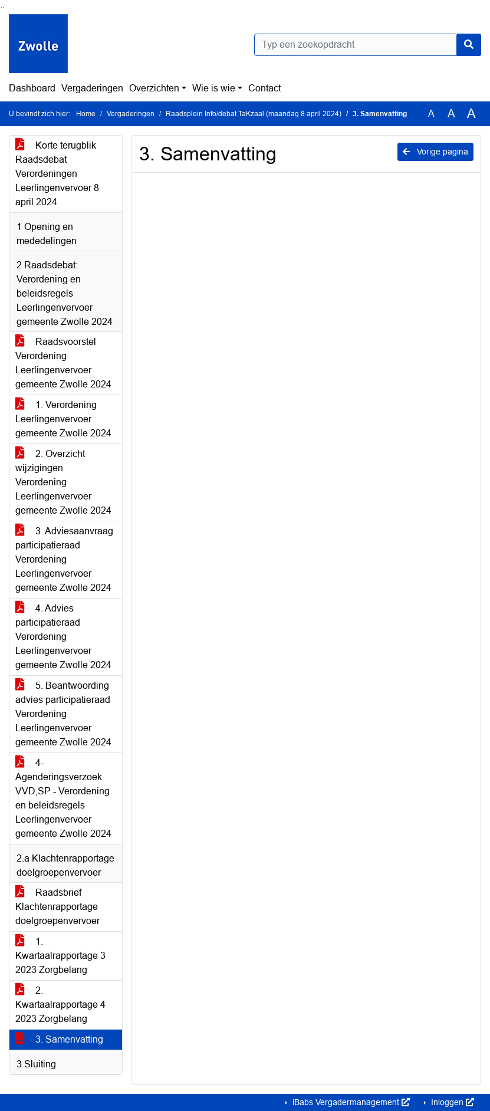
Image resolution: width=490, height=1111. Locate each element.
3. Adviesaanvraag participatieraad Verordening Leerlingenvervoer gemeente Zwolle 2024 (64, 559)
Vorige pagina (435, 151)
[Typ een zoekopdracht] (368, 45)
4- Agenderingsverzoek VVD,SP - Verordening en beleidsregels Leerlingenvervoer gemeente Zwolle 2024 (63, 798)
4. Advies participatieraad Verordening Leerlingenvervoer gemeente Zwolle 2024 (63, 636)
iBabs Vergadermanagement (350, 1102)
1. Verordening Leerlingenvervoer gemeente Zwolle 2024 (63, 419)
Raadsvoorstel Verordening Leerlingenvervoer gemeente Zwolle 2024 (63, 363)
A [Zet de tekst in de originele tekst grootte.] (431, 114)
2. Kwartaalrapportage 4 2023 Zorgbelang (60, 1004)
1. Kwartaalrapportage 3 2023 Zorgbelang (60, 955)
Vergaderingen (92, 88)
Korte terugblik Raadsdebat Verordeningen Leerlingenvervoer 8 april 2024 (57, 173)
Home (86, 114)
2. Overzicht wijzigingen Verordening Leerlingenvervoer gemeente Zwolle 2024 (63, 482)
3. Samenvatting (59, 1039)
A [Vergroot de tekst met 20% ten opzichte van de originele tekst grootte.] (451, 113)
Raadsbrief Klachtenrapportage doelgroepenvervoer (57, 907)
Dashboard (32, 88)
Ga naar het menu (3, 7)
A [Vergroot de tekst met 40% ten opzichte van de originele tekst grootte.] (471, 114)
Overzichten (154, 88)
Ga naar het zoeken (1, 7)
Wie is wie (213, 88)
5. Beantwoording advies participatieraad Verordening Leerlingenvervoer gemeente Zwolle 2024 (63, 714)
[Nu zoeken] (468, 45)
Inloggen (451, 1102)
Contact (264, 88)
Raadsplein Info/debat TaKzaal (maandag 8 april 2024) (253, 114)
